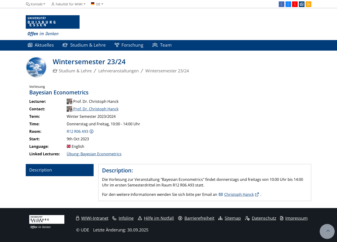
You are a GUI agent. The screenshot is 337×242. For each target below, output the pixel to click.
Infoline (123, 218)
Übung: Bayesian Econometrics (94, 153)
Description (40, 170)
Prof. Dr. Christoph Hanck (92, 109)
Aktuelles (41, 45)
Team (162, 45)
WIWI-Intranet (92, 218)
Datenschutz (260, 218)
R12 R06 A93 (77, 131)
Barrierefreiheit (196, 218)
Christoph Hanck (239, 194)
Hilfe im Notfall (156, 218)
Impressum (294, 218)
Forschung (129, 45)
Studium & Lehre (84, 45)
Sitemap (229, 218)
